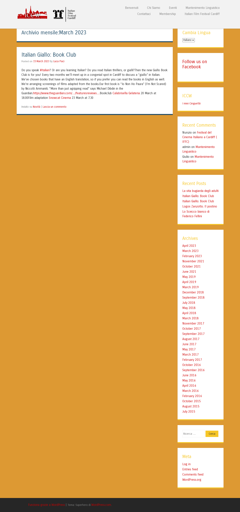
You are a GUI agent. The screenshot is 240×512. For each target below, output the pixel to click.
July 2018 (188, 303)
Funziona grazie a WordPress (46, 505)
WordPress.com (101, 505)
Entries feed (190, 469)
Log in (186, 464)
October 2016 (191, 365)
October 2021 (191, 266)
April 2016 (189, 385)
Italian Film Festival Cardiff (202, 14)
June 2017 (189, 344)
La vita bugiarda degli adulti (200, 191)
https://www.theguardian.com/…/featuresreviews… (66, 93)
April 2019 (189, 282)
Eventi (173, 8)
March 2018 (190, 318)
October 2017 (191, 328)
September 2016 (193, 370)
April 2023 (189, 246)
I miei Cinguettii (191, 103)
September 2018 (193, 297)
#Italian (45, 70)
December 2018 (193, 292)
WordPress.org (191, 479)
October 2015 (191, 401)
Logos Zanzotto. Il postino (199, 206)
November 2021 (193, 261)
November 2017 (193, 323)
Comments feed (192, 474)
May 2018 (189, 308)
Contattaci (144, 14)
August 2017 (190, 339)
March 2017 (190, 354)
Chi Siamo (153, 8)
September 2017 (193, 334)
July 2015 (188, 411)
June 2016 (189, 375)
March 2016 (190, 391)
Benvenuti (131, 8)
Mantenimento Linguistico (203, 8)
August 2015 (190, 406)
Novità (36, 106)
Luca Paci (58, 61)
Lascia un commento (54, 106)
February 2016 (192, 396)
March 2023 (190, 251)
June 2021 (189, 271)
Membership (167, 14)
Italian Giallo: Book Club (48, 55)
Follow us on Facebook (194, 64)
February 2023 (192, 256)
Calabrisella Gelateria (126, 93)
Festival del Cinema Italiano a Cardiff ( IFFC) (199, 137)
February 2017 (192, 360)
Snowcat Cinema (60, 98)
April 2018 (189, 313)
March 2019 (190, 287)
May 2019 (189, 277)
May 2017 (189, 349)
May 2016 (189, 380)
